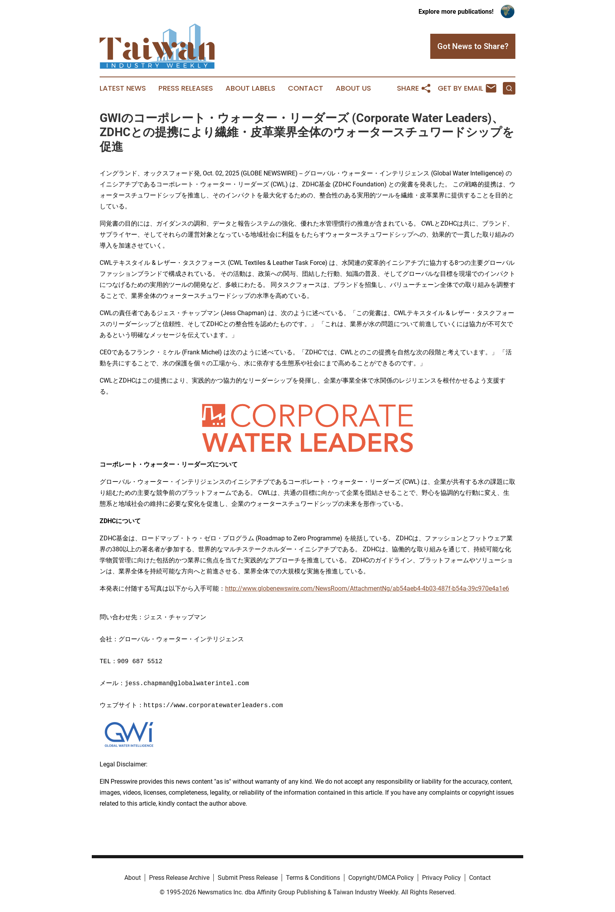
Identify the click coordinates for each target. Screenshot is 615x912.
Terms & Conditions (313, 877)
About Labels (250, 88)
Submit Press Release (248, 877)
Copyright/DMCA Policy (381, 877)
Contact (305, 88)
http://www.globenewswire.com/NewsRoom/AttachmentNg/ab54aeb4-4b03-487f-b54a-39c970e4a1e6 (367, 588)
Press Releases (185, 88)
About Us (353, 88)
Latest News (123, 88)
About (132, 877)
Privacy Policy (441, 877)
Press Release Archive (179, 877)
